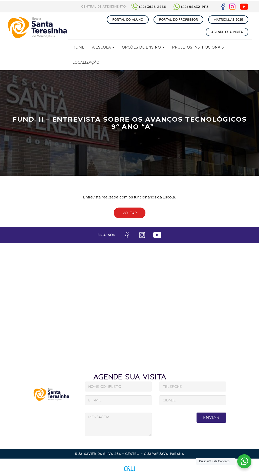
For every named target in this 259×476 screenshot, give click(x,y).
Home (78, 47)
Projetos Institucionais (198, 47)
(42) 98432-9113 (194, 7)
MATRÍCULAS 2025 (228, 19)
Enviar (211, 417)
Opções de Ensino (143, 47)
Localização (85, 62)
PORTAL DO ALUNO (127, 19)
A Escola (103, 47)
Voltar (129, 213)
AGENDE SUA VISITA (227, 32)
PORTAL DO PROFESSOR (178, 19)
